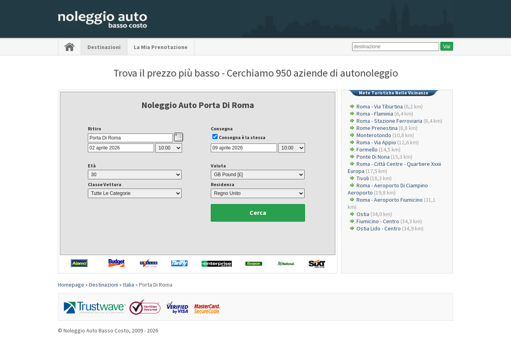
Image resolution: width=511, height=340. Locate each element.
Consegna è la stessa (242, 137)
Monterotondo (374, 135)
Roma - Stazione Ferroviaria (389, 120)
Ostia (363, 214)
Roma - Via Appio (376, 142)
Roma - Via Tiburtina (380, 106)
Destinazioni (104, 47)
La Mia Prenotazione (161, 47)
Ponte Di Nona (373, 156)
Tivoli (363, 178)
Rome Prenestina (377, 128)
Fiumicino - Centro (378, 221)
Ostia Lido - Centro (379, 228)
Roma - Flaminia (375, 113)
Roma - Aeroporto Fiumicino (390, 199)
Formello (367, 149)
